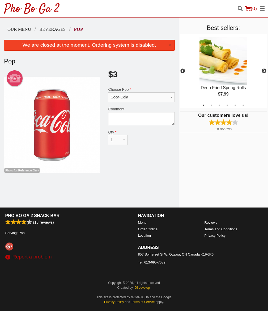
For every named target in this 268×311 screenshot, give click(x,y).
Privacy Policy (215, 235)
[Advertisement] (89, 190)
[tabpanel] (223, 71)
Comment (141, 116)
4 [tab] (227, 105)
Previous (182, 71)
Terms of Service (143, 302)
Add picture (15, 78)
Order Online (148, 229)
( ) (251, 8)
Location (144, 235)
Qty (117, 137)
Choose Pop (141, 94)
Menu (142, 222)
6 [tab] (243, 105)
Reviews (211, 222)
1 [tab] (203, 105)
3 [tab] (219, 105)
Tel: (151, 262)
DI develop (142, 288)
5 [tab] (235, 105)
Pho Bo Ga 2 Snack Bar (32, 215)
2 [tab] (211, 105)
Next (264, 71)
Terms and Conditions (221, 229)
